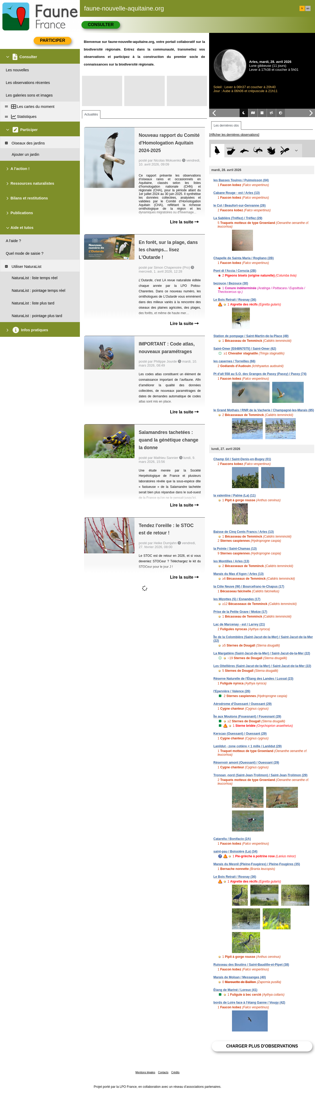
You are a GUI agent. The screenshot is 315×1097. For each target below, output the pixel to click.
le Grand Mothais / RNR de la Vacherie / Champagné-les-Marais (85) (263, 410)
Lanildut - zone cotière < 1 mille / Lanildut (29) (247, 746)
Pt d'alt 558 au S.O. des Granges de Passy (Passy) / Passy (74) (259, 374)
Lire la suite (184, 222)
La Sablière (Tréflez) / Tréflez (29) (237, 218)
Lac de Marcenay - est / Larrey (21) (239, 624)
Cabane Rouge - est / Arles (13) (236, 193)
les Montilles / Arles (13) (231, 561)
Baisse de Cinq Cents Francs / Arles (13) (243, 532)
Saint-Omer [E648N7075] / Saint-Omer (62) (244, 348)
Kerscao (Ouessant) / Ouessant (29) (240, 733)
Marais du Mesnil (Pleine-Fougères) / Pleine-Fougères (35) (256, 864)
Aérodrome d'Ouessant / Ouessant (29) (242, 704)
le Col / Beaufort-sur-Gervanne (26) (239, 205)
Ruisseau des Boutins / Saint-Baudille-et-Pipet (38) (251, 964)
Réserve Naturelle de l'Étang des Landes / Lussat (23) (253, 678)
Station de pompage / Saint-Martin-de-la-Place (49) (250, 336)
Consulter (100, 24)
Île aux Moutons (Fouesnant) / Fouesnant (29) (247, 716)
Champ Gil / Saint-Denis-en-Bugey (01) (242, 459)
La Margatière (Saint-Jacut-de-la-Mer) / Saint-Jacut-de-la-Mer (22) (261, 653)
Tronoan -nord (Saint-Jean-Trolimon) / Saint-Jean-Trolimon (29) (260, 775)
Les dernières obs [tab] (226, 125)
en (308, 8)
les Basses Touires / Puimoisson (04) (241, 180)
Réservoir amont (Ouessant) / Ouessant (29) (246, 762)
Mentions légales (145, 1072)
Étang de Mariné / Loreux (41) (235, 990)
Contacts (163, 1072)
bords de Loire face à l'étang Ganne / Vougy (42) (249, 1002)
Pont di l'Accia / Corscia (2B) (234, 271)
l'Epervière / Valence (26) (231, 691)
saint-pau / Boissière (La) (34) (235, 851)
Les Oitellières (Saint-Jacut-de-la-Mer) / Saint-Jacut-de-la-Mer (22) (262, 666)
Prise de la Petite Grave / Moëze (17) (240, 612)
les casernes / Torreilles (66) (234, 361)
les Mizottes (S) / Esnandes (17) (236, 599)
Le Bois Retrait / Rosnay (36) (234, 300)
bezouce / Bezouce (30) (230, 283)
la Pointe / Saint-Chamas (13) (235, 548)
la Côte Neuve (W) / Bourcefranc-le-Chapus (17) (248, 586)
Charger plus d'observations (262, 1046)
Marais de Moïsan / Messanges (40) (239, 977)
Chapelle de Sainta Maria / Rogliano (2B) (243, 258)
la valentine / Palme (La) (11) (234, 495)
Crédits (175, 1072)
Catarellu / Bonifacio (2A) (232, 839)
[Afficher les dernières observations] (234, 135)
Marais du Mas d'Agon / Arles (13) (238, 574)
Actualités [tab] (91, 114)
